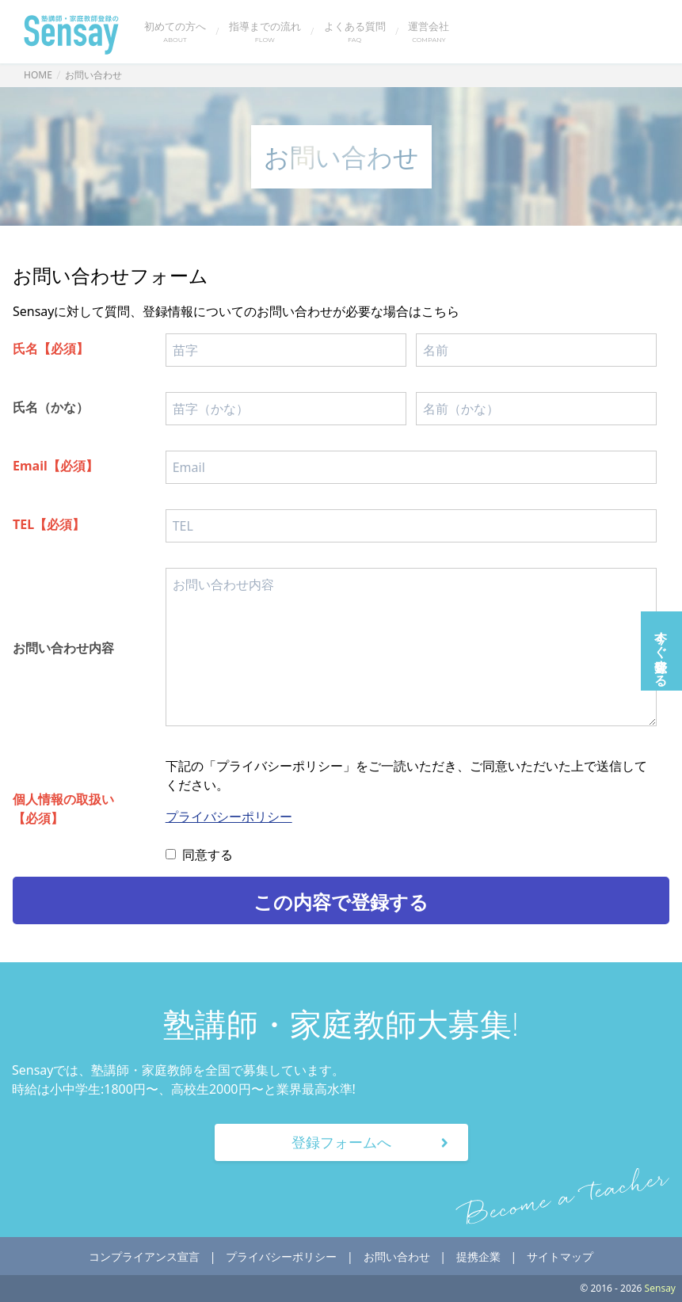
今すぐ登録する (661, 651)
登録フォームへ (372, 1142)
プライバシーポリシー (229, 816)
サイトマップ (560, 1256)
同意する (199, 854)
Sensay (659, 1288)
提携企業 (478, 1256)
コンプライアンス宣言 (144, 1256)
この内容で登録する (341, 902)
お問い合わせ (397, 1256)
